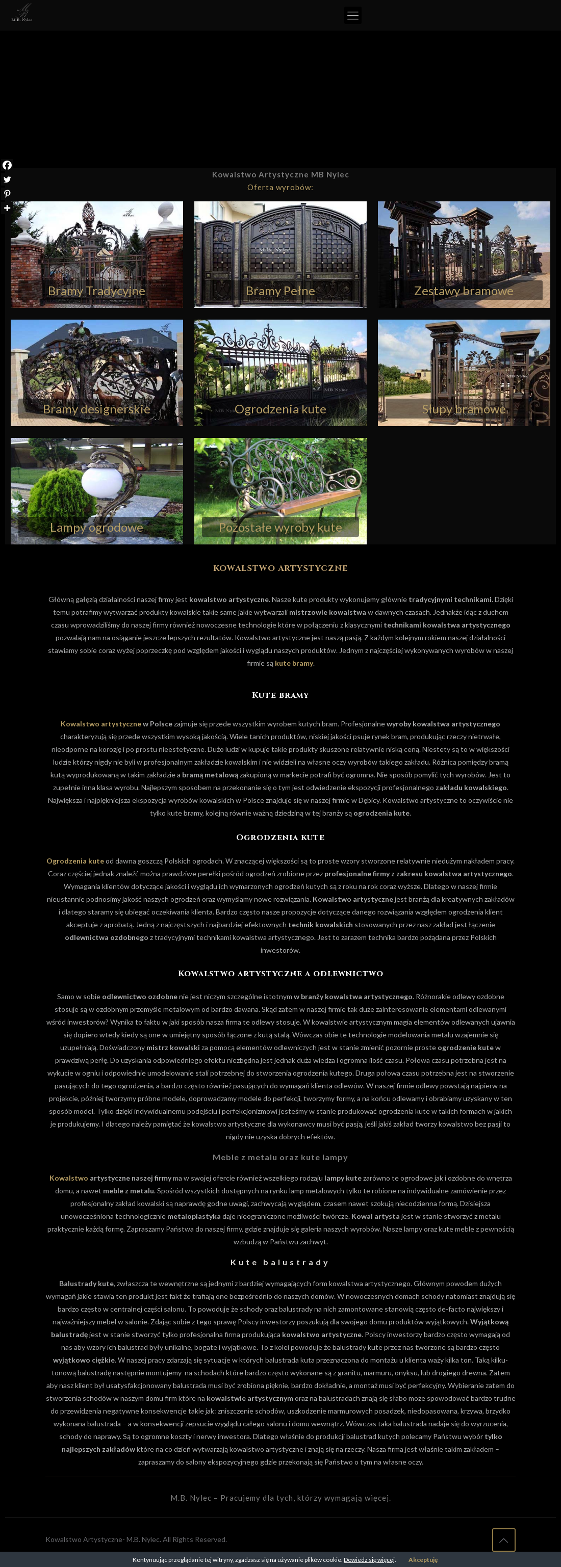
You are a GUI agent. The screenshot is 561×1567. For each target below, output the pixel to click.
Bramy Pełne (280, 290)
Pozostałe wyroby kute (280, 526)
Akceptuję (423, 1559)
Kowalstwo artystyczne (101, 723)
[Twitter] (7, 179)
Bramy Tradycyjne (96, 290)
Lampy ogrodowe (96, 526)
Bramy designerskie (96, 408)
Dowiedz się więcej (369, 1559)
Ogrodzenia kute (280, 408)
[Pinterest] (7, 194)
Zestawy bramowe (464, 290)
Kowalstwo (68, 1177)
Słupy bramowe (464, 408)
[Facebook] (7, 165)
